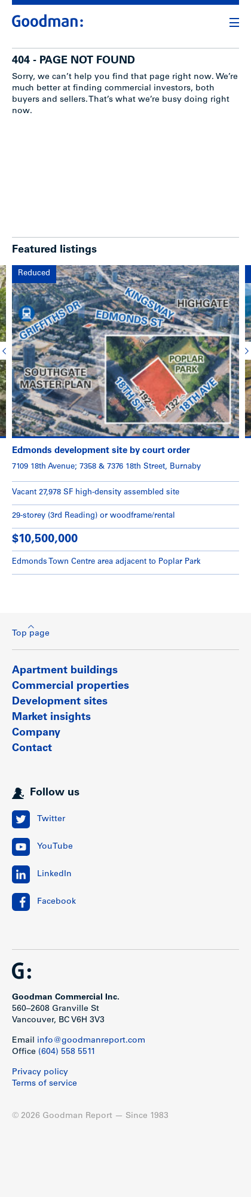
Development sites (60, 702)
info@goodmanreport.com (91, 1041)
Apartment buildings (65, 671)
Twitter (51, 819)
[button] (6, 351)
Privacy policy (40, 1072)
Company (36, 733)
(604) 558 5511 (67, 1052)
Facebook (56, 902)
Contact (32, 748)
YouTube (55, 847)
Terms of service (44, 1084)
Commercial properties (70, 686)
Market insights (51, 717)
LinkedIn (54, 874)
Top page (31, 631)
